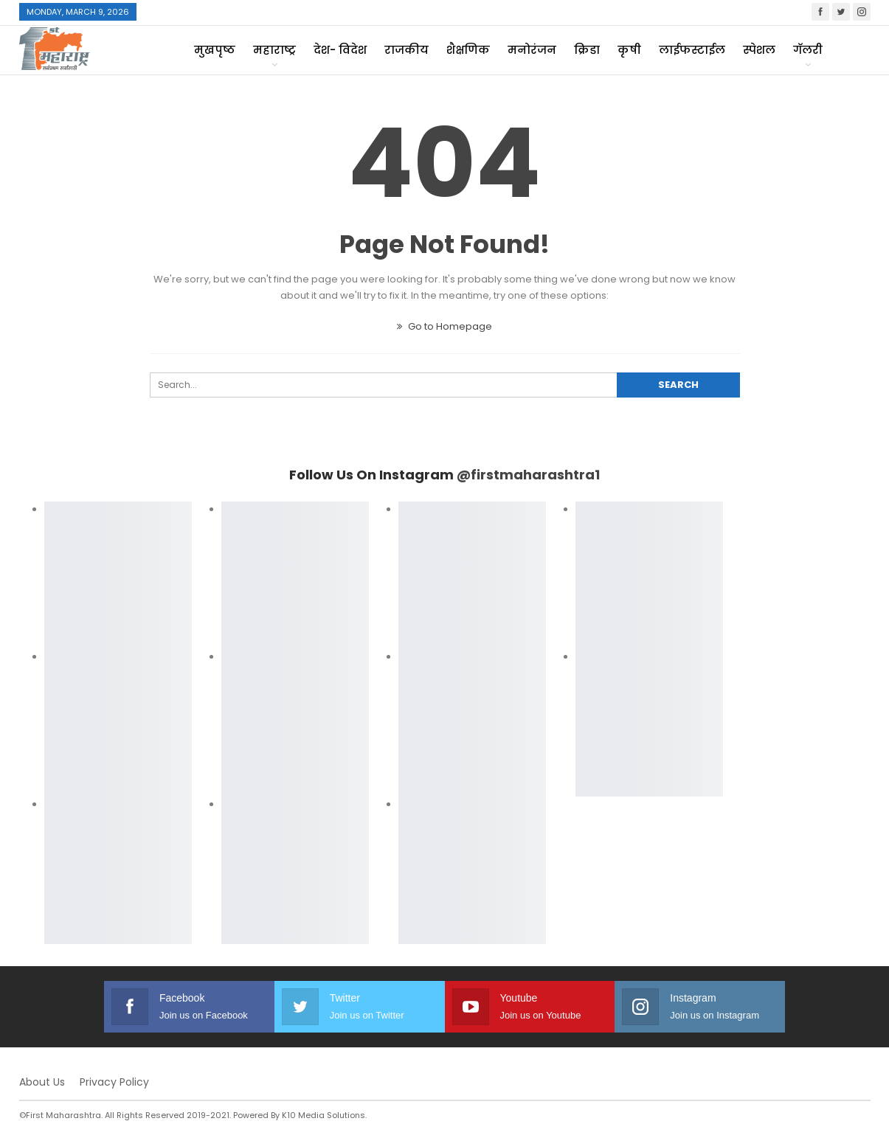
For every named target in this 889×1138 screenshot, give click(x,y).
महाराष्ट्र (274, 50)
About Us (42, 1082)
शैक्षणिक (468, 50)
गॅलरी (808, 50)
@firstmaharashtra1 (528, 474)
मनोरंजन (532, 50)
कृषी (629, 50)
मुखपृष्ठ (214, 50)
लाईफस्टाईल (692, 50)
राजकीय (406, 50)
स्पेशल (759, 50)
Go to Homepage (444, 326)
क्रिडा (587, 50)
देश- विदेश (340, 50)
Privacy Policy (114, 1082)
